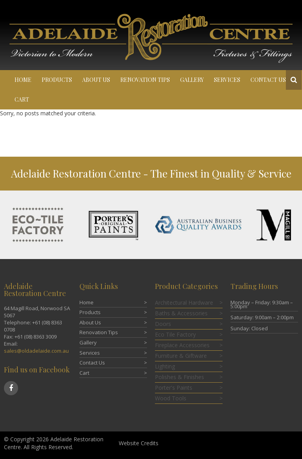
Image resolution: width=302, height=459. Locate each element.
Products (57, 79)
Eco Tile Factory (175, 334)
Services (227, 79)
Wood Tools (170, 398)
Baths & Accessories (181, 313)
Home (23, 79)
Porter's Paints (173, 387)
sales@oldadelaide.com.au (36, 350)
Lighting (165, 366)
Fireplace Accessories (182, 345)
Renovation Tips (145, 79)
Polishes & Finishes (179, 377)
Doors (163, 324)
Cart (22, 99)
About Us (96, 79)
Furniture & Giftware (181, 355)
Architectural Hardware (184, 302)
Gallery (192, 79)
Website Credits (138, 443)
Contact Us (268, 79)
